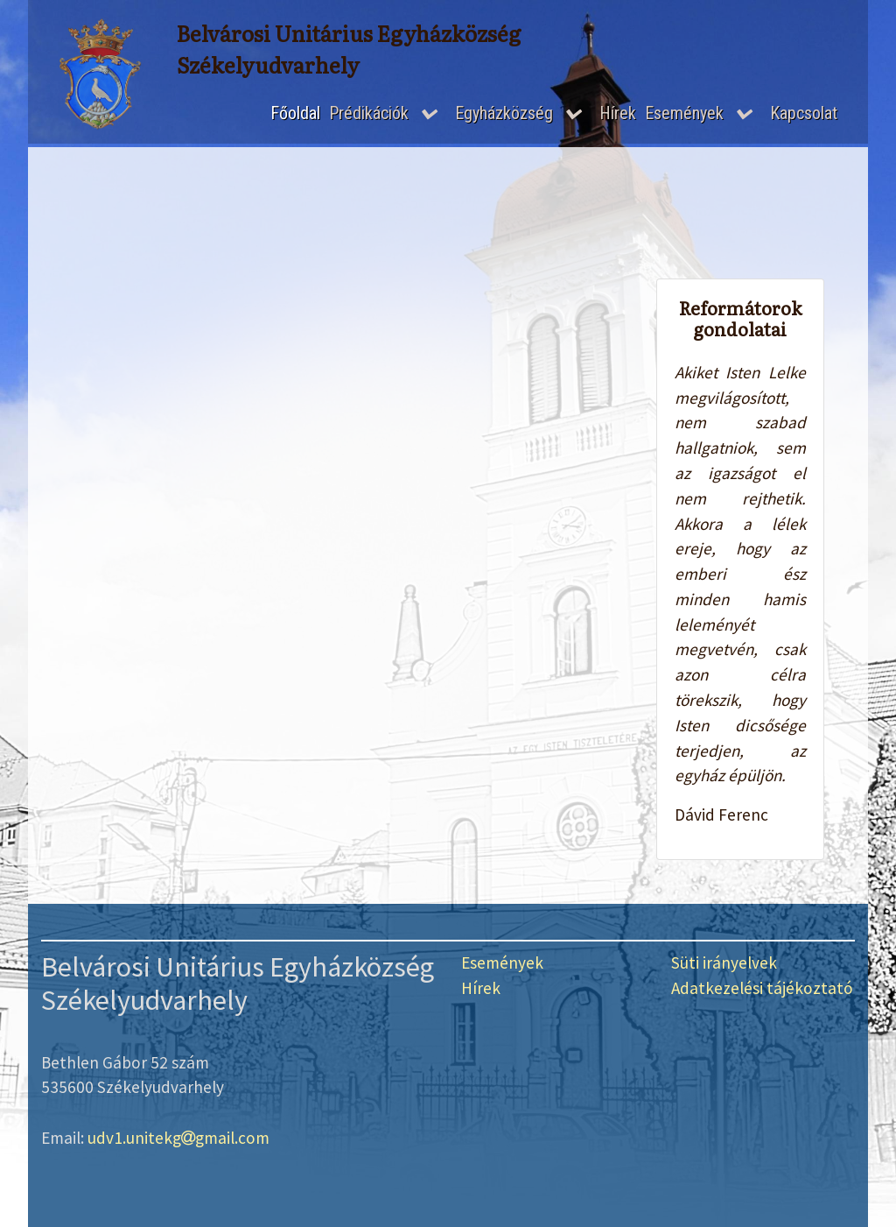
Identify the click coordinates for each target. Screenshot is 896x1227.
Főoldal (295, 112)
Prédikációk (369, 112)
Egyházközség (504, 112)
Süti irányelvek (724, 962)
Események (684, 112)
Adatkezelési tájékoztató (762, 987)
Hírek (617, 112)
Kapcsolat (803, 112)
